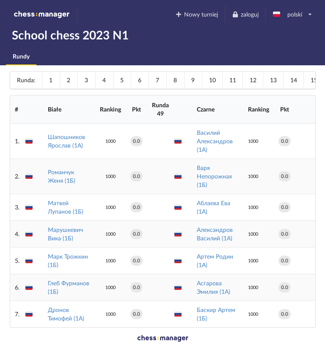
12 (253, 80)
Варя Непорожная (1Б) (214, 176)
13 (273, 80)
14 (293, 80)
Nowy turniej (196, 14)
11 (232, 80)
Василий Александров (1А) (215, 141)
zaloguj (245, 14)
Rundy (21, 56)
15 (314, 80)
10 (212, 80)
